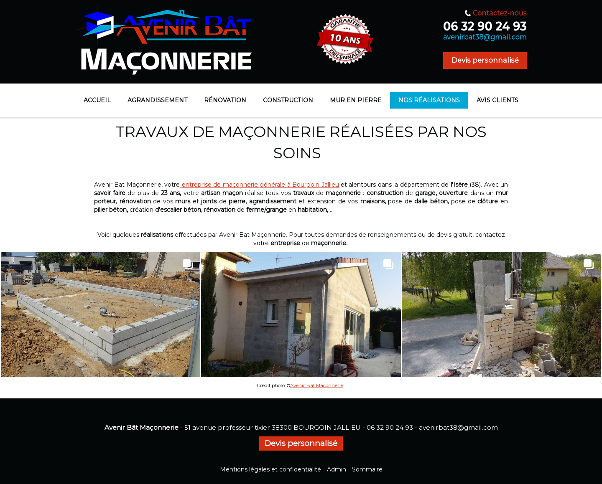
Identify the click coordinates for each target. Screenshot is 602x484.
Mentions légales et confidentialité (270, 469)
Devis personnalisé (485, 60)
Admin (336, 469)
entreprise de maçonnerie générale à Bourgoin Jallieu (259, 184)
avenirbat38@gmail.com (458, 427)
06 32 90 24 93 (390, 427)
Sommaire (367, 469)
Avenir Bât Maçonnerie (316, 385)
